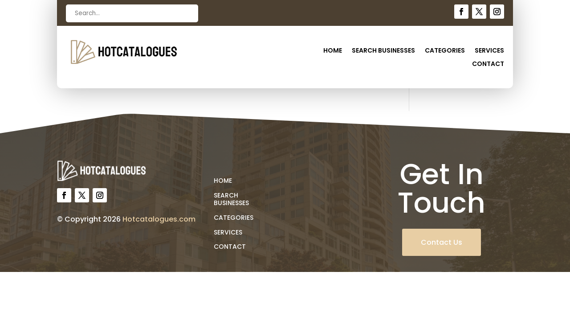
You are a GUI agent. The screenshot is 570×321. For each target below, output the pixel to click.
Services (489, 51)
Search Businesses (383, 51)
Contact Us (441, 242)
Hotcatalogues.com (158, 219)
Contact (488, 64)
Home (332, 51)
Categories (445, 51)
